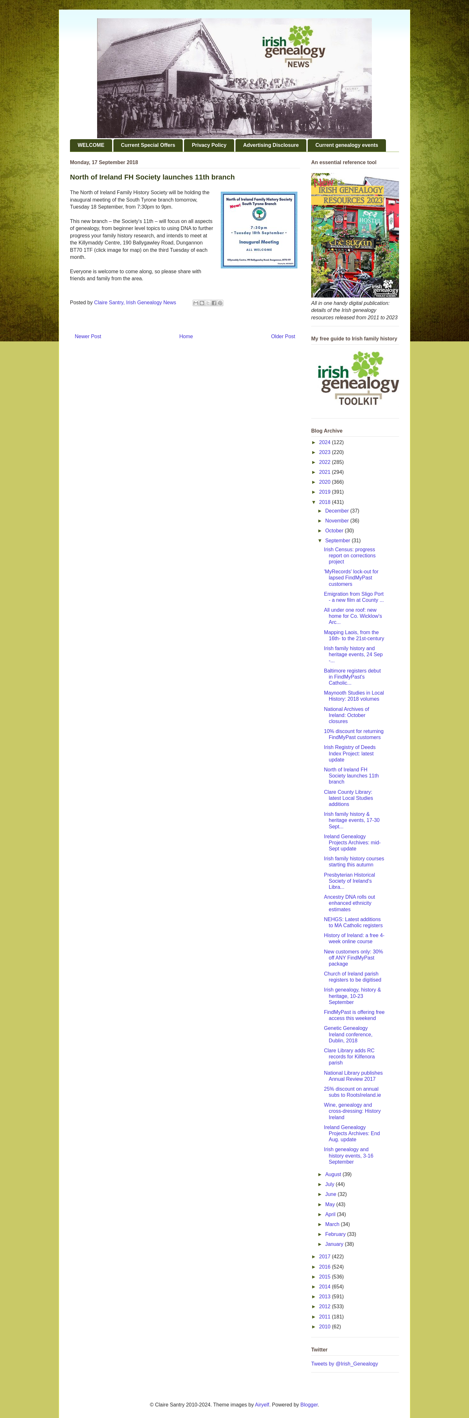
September (338, 540)
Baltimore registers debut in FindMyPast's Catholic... (352, 677)
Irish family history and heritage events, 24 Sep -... (353, 654)
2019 (325, 492)
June (331, 1194)
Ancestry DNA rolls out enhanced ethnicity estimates (349, 903)
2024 (325, 442)
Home (186, 336)
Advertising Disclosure (271, 145)
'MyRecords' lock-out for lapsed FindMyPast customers (351, 577)
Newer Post (88, 336)
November (337, 520)
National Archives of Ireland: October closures (346, 715)
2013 (325, 1296)
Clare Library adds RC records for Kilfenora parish (349, 1056)
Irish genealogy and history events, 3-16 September (348, 1155)
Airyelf (262, 1404)
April (331, 1214)
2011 (325, 1316)
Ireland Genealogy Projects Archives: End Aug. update (352, 1133)
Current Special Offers (148, 145)
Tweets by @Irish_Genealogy (344, 1363)
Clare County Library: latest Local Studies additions (348, 798)
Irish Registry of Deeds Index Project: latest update (350, 753)
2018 (325, 502)
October (335, 530)
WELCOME (91, 145)
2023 (325, 452)
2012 (325, 1306)
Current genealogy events (346, 145)
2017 (325, 1256)
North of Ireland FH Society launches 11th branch (351, 776)
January (335, 1244)
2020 (325, 482)
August (333, 1174)
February (336, 1234)
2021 (325, 472)
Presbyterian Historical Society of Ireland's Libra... (349, 881)
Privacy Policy (209, 145)
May (330, 1204)
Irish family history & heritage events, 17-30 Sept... (352, 820)
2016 (325, 1267)
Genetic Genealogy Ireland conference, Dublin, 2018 (348, 1034)
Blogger (309, 1404)
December (337, 511)
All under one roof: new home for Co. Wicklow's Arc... (353, 616)
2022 (325, 462)
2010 (325, 1326)
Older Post (283, 336)
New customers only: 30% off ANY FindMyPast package (353, 958)
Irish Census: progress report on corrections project (350, 555)
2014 (325, 1286)
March (333, 1224)
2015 (325, 1276)
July (330, 1184)
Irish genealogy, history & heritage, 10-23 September (352, 996)
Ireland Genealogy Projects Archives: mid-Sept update (352, 842)
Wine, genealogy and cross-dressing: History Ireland (352, 1111)
